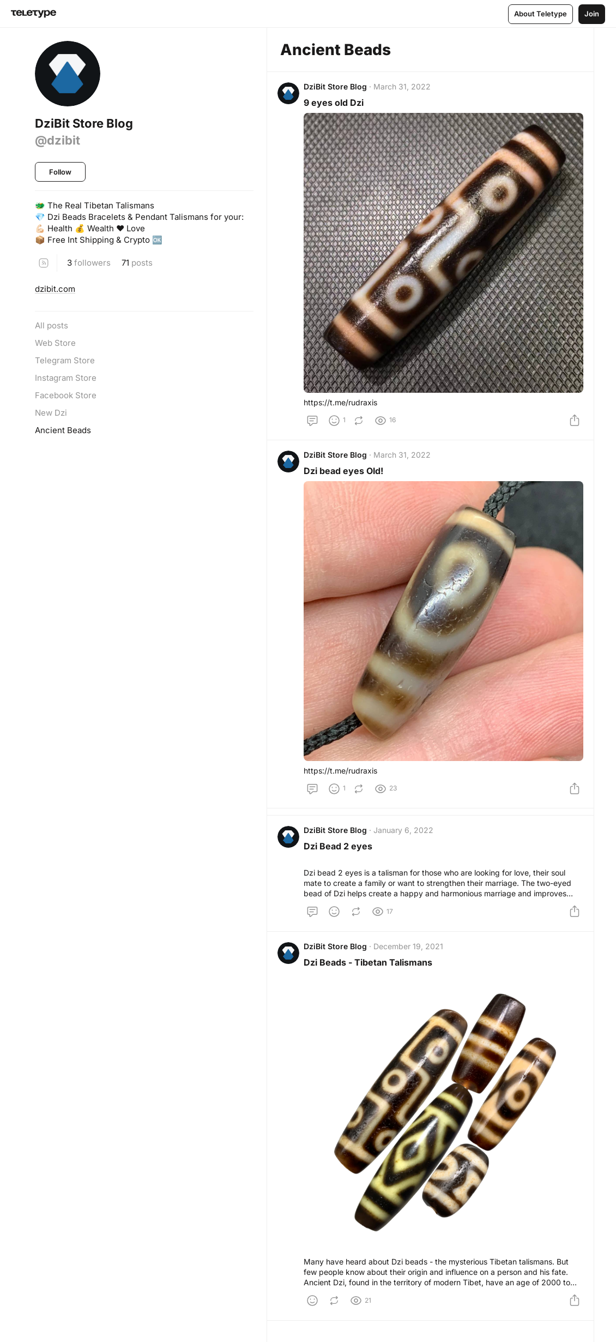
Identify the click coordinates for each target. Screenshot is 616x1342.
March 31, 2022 (404, 89)
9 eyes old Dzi (336, 105)
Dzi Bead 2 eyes (340, 848)
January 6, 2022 (406, 832)
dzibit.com (55, 289)
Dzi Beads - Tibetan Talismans (370, 969)
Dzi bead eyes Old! (346, 473)
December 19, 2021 (411, 953)
